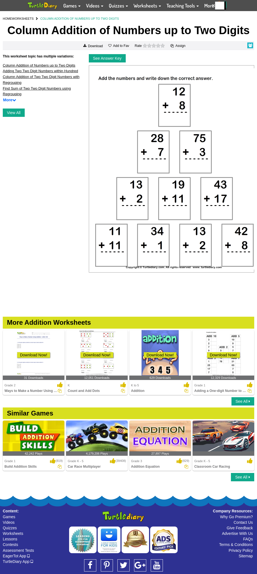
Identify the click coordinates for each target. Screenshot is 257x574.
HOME (7, 18)
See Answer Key (107, 58)
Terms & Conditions (236, 544)
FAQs (248, 539)
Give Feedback (240, 528)
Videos (9, 522)
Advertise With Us (237, 533)
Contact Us (243, 522)
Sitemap (246, 556)
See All (243, 401)
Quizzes (10, 528)
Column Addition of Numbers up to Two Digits (39, 65)
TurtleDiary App (18, 561)
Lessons (10, 539)
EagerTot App (16, 556)
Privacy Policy (241, 550)
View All (14, 112)
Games (9, 517)
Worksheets (13, 533)
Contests (10, 544)
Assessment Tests (18, 550)
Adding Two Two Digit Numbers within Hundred (40, 71)
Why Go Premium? (236, 517)
